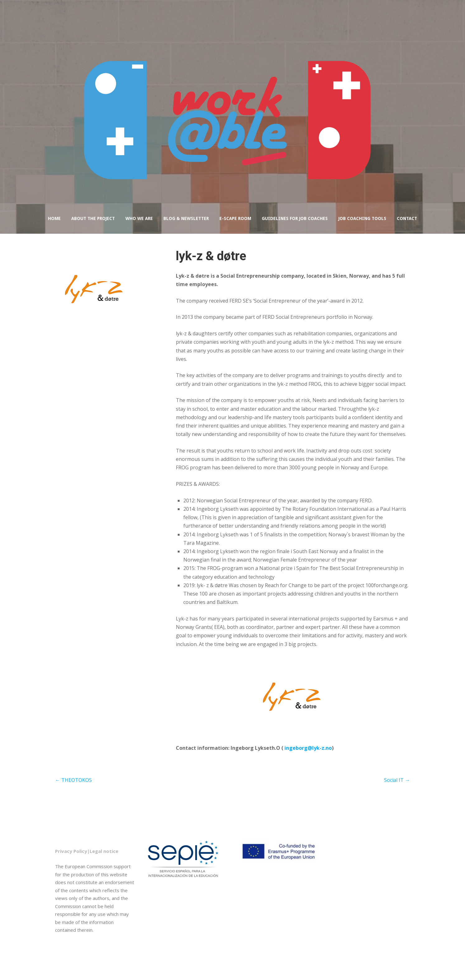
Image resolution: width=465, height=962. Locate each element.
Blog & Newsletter (186, 218)
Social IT (397, 780)
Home (54, 218)
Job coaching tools (362, 218)
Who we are (139, 218)
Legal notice (104, 851)
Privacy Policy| (72, 851)
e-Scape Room (235, 218)
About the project (93, 218)
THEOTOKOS (73, 780)
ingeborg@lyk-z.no (308, 747)
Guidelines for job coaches (295, 218)
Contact (407, 218)
